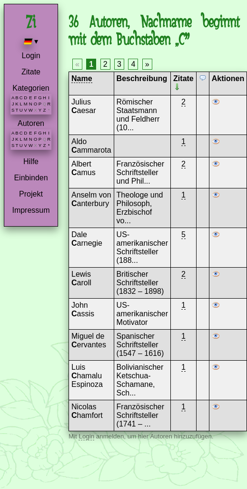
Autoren (31, 123)
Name (81, 78)
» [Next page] (147, 64)
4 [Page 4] (133, 64)
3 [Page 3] (119, 64)
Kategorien (30, 88)
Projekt (31, 194)
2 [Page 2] (105, 64)
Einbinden (31, 178)
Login (30, 56)
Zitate (30, 72)
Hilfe (31, 161)
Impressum (30, 210)
